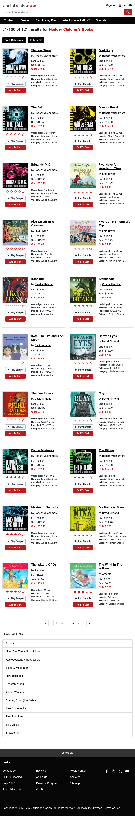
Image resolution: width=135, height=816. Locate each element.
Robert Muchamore (46, 55)
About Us (41, 777)
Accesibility (84, 808)
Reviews (41, 770)
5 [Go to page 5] (67, 623)
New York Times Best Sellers (23, 651)
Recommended (15, 684)
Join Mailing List (12, 789)
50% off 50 (12, 724)
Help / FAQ (8, 783)
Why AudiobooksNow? (76, 20)
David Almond (43, 345)
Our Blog (41, 789)
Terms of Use (112, 808)
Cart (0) (125, 5)
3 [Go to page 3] (56, 623)
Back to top (67, 752)
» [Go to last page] (89, 623)
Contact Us (9, 770)
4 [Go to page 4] (62, 623)
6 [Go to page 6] (73, 623)
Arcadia (39, 570)
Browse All (12, 732)
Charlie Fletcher (44, 284)
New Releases (14, 675)
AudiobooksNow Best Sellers (23, 659)
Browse (25, 20)
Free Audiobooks (16, 708)
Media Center (78, 770)
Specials (101, 20)
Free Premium (14, 716)
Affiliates (75, 777)
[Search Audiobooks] (128, 12)
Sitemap (75, 783)
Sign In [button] (110, 5)
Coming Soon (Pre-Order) (21, 700)
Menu (8, 20)
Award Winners (15, 692)
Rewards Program (47, 783)
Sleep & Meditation (17, 667)
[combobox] (67, 12)
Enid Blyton (108, 173)
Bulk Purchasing (12, 777)
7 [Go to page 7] (79, 623)
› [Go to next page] (84, 623)
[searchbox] (63, 12)
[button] (10, 20)
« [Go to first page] (45, 623)
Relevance (14, 40)
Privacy (97, 808)
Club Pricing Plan (46, 20)
